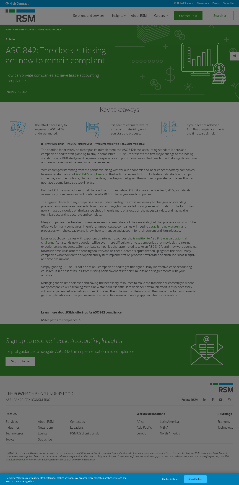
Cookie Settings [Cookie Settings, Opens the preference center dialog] (170, 481)
